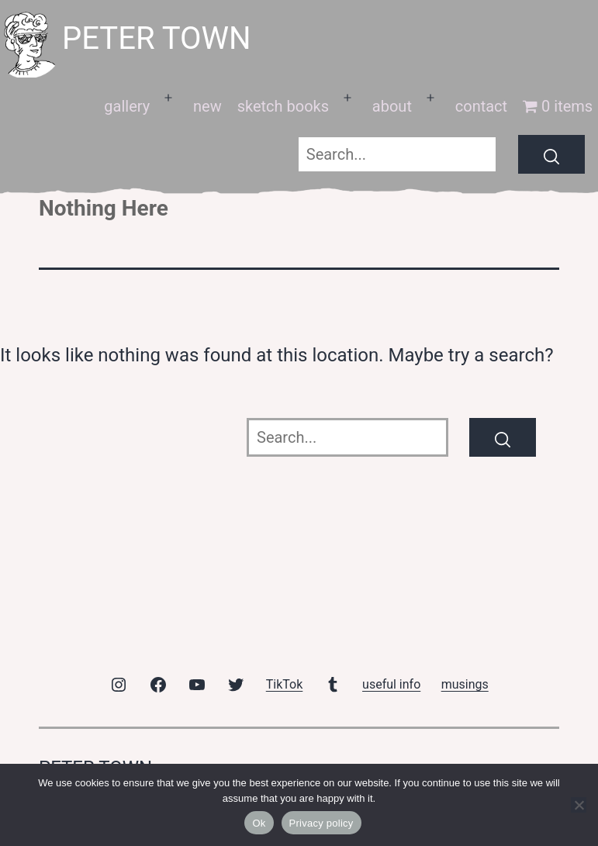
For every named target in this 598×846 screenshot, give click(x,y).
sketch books (283, 106)
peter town (156, 38)
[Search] (551, 154)
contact (481, 106)
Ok (258, 823)
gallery (127, 106)
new (207, 106)
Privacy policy (321, 823)
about (392, 106)
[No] (578, 805)
